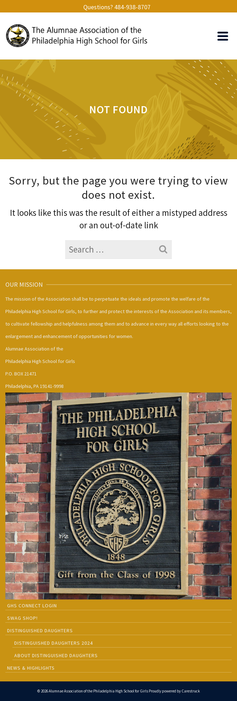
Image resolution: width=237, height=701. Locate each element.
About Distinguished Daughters (56, 655)
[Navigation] (223, 35)
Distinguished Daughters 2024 (53, 643)
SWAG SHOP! (22, 618)
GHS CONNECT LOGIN (32, 605)
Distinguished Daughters (40, 630)
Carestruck (190, 691)
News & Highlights (31, 668)
